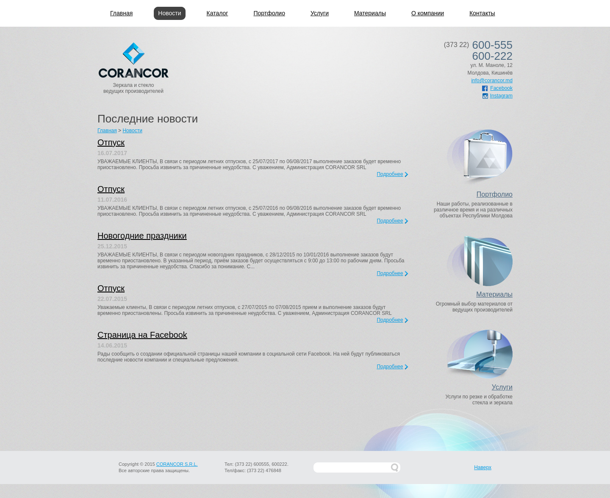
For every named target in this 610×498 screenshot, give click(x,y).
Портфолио (269, 13)
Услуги (320, 13)
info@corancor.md (492, 80)
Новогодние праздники (142, 235)
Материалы (370, 13)
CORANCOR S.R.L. (177, 464)
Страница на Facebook (142, 334)
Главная (121, 13)
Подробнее (390, 174)
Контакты (482, 13)
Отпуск (111, 142)
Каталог (217, 13)
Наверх (482, 467)
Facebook (497, 88)
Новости (169, 13)
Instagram (497, 96)
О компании (427, 13)
